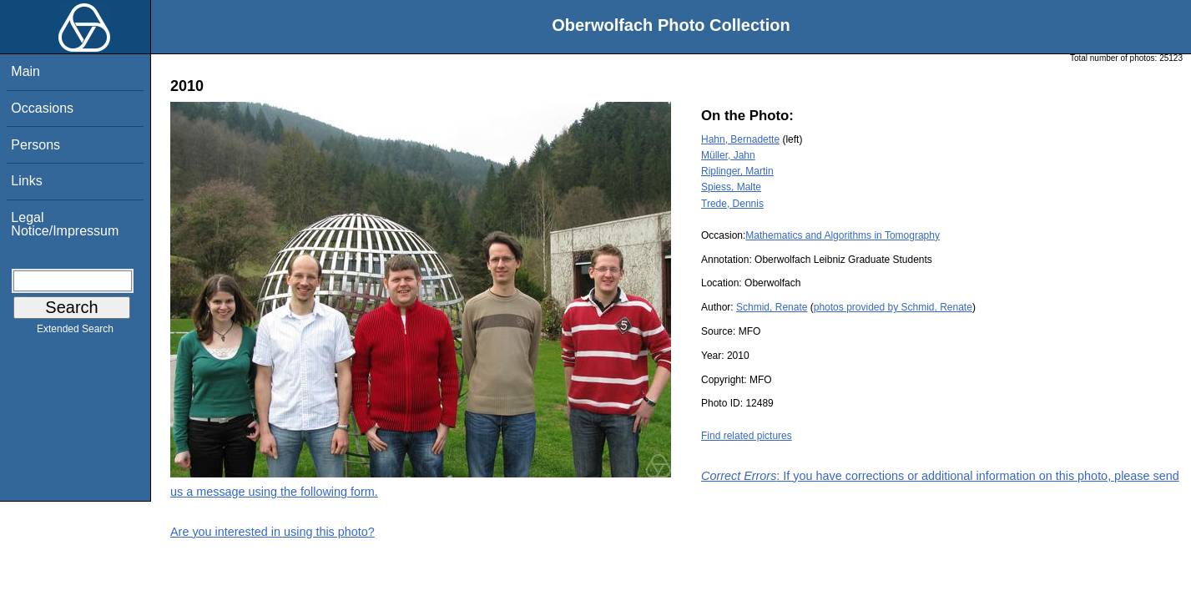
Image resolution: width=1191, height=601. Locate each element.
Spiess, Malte (731, 187)
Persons (35, 145)
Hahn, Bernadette (740, 139)
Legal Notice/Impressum (65, 224)
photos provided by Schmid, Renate (893, 307)
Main (25, 71)
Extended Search (75, 332)
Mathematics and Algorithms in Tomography (842, 235)
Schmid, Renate (771, 307)
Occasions (42, 108)
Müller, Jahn (728, 155)
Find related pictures (746, 436)
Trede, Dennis (732, 204)
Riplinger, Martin (737, 171)
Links (26, 181)
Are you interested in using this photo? (272, 531)
